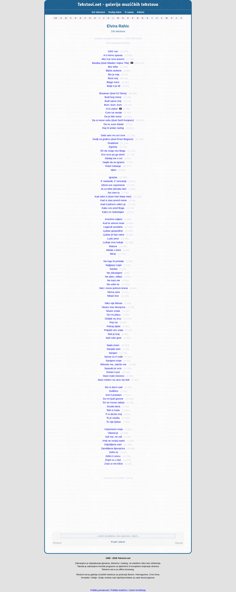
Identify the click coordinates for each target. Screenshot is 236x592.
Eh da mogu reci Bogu (113, 150)
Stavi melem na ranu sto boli (113, 379)
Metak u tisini (113, 250)
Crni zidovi (112, 108)
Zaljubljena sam (113, 444)
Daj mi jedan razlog (113, 128)
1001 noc (113, 51)
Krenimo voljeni (113, 219)
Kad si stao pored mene (113, 200)
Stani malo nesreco (113, 375)
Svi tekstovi (98, 12)
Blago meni (113, 82)
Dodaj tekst (114, 12)
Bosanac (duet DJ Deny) (113, 93)
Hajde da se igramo (114, 162)
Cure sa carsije (113, 112)
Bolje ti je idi (113, 86)
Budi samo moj (113, 101)
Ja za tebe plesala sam (114, 188)
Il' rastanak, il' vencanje (113, 181)
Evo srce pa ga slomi (113, 154)
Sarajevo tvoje (113, 360)
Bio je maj (113, 74)
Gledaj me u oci (113, 158)
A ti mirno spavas (113, 55)
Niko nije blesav (113, 303)
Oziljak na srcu (113, 318)
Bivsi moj (113, 78)
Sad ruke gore (113, 337)
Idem (113, 170)
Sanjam (113, 352)
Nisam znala (113, 310)
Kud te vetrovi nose (113, 223)
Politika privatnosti (99, 590)
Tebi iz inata (113, 410)
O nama (129, 12)
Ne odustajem (114, 272)
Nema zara (114, 292)
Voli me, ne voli (113, 436)
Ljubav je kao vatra (113, 234)
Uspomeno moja (113, 429)
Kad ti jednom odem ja (112, 204)
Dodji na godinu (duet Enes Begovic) (113, 139)
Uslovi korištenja (137, 590)
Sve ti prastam (114, 394)
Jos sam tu (114, 192)
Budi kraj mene (113, 97)
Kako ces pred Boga (113, 208)
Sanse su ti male (113, 356)
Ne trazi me (113, 280)
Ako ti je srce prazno (113, 59)
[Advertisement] (118, 505)
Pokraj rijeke (113, 326)
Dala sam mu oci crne (113, 135)
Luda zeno (113, 238)
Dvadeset (113, 143)
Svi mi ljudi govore (113, 398)
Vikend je (113, 433)
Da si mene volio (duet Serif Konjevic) (113, 120)
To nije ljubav (113, 421)
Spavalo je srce (113, 368)
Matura (113, 246)
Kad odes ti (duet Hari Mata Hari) (113, 196)
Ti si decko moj (113, 414)
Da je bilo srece (113, 116)
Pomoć (57, 542)
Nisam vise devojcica (113, 307)
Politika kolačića (119, 590)
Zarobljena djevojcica (113, 448)
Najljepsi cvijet (113, 265)
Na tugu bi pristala (113, 261)
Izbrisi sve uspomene (113, 185)
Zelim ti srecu (113, 456)
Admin (140, 12)
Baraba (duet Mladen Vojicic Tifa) (110, 63)
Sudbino (113, 391)
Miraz (113, 253)
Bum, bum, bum (113, 104)
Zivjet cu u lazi (113, 459)
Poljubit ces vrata (113, 330)
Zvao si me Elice (113, 463)
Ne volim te (113, 284)
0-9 (55, 18)
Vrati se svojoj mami (113, 440)
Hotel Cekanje (113, 166)
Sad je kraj (113, 334)
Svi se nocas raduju (114, 402)
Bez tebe (113, 66)
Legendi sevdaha (113, 226)
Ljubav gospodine (113, 230)
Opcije (179, 542)
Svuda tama (113, 406)
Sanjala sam (113, 349)
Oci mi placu (113, 314)
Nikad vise (113, 295)
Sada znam (113, 345)
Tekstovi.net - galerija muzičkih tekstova (118, 5)
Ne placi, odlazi (113, 276)
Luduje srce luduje (113, 242)
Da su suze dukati (114, 124)
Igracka (113, 177)
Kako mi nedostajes (113, 212)
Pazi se (113, 322)
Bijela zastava (113, 70)
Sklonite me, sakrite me (113, 364)
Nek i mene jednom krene (113, 288)
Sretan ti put (113, 372)
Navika (114, 268)
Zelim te (113, 452)
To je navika (113, 417)
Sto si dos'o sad (113, 387)
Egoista (113, 146)
